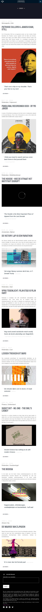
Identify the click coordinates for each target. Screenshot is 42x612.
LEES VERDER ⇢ (6, 93)
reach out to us (6, 604)
